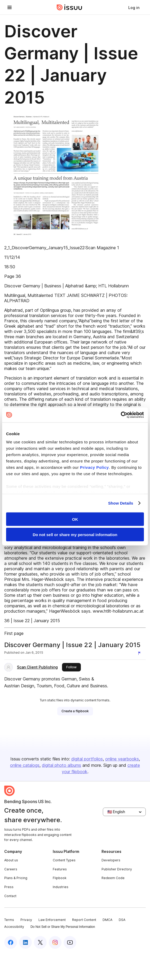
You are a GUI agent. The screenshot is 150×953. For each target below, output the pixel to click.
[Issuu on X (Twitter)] (40, 942)
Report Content (84, 920)
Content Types (64, 860)
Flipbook (60, 878)
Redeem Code (113, 878)
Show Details (120, 503)
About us (11, 860)
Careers (10, 869)
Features (60, 869)
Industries (60, 887)
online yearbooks (122, 758)
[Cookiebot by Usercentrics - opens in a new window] (121, 415)
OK (75, 519)
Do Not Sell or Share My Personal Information (62, 927)
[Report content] (140, 653)
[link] (134, 7)
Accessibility (14, 927)
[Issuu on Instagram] (55, 942)
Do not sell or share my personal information (75, 534)
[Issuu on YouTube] (70, 942)
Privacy (26, 920)
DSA (122, 920)
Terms (9, 920)
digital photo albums (61, 765)
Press (9, 887)
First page (14, 633)
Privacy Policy (94, 467)
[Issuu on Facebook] (10, 942)
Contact (10, 896)
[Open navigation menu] (9, 7)
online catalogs (24, 765)
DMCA (107, 920)
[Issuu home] (69, 7)
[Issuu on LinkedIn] (25, 942)
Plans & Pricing (15, 878)
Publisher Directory (117, 869)
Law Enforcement (52, 920)
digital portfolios (87, 758)
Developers (111, 860)
